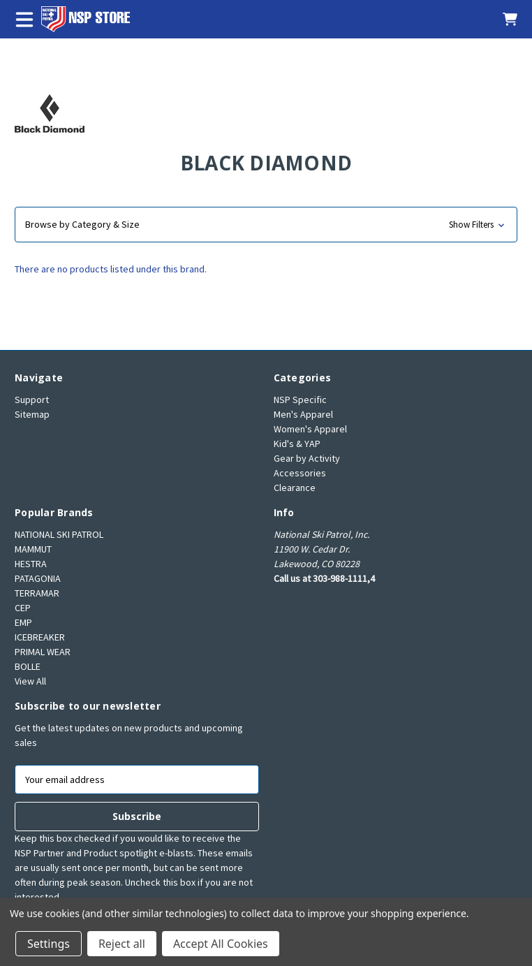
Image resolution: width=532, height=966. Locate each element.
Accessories (300, 473)
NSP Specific (300, 399)
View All (30, 681)
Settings (48, 943)
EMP (23, 622)
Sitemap (32, 414)
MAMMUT (33, 549)
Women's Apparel (310, 429)
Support (32, 399)
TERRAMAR (37, 593)
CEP (23, 607)
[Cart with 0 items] (502, 19)
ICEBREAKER (40, 637)
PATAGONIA (38, 578)
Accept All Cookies (220, 943)
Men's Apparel (303, 414)
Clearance (295, 487)
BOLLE (27, 666)
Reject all (121, 943)
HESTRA (31, 563)
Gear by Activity (307, 458)
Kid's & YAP (297, 443)
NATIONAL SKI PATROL (59, 534)
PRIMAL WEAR (43, 651)
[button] (266, 224)
